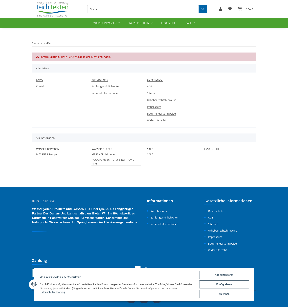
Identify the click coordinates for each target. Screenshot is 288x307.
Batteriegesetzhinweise (161, 113)
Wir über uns (100, 79)
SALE (150, 154)
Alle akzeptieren (224, 274)
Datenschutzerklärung (52, 292)
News (39, 79)
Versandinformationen (105, 93)
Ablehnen (224, 293)
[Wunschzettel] (230, 9)
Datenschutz (155, 79)
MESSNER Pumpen (47, 154)
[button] (220, 9)
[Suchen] (143, 9)
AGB (149, 86)
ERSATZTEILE (212, 149)
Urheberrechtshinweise (161, 100)
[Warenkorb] (245, 9)
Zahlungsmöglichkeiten (106, 86)
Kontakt (41, 86)
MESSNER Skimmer (103, 154)
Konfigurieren (224, 284)
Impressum (154, 107)
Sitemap (152, 93)
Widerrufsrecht (156, 120)
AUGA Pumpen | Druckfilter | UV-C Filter (113, 161)
